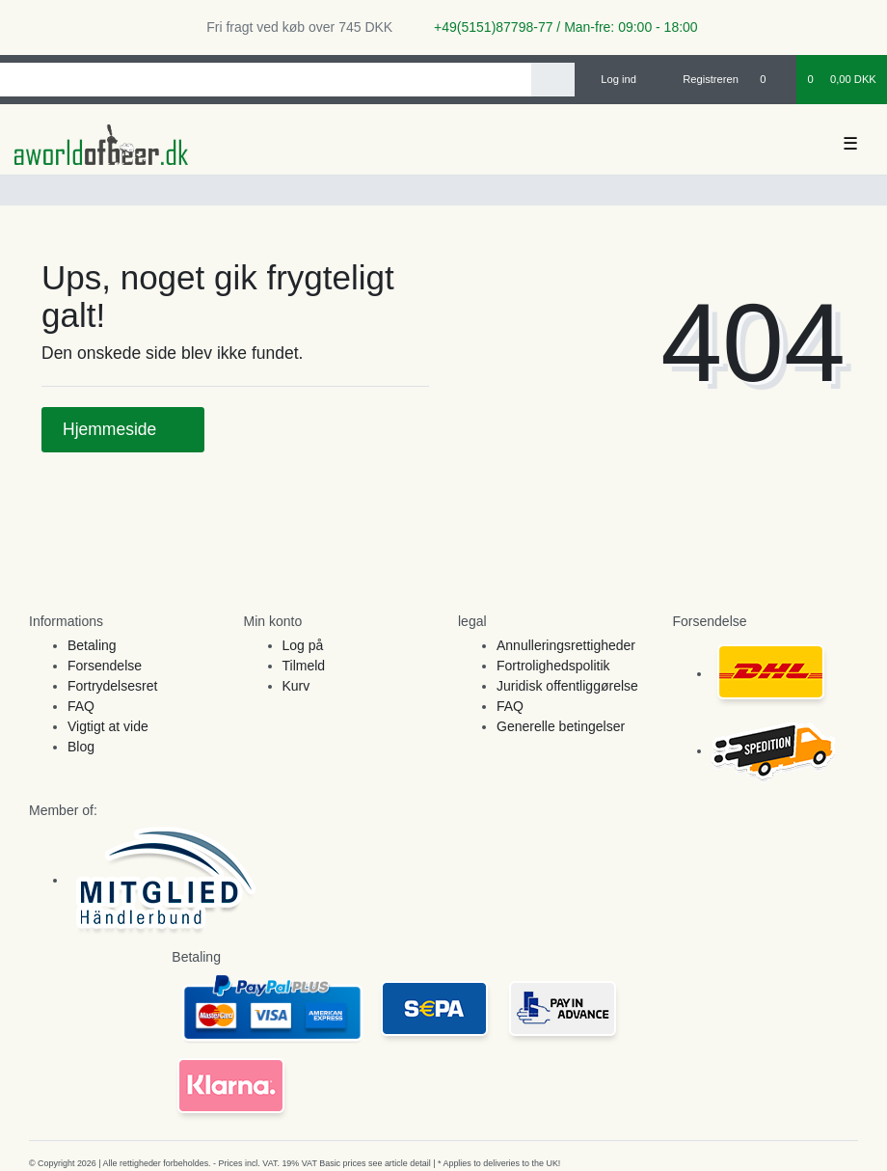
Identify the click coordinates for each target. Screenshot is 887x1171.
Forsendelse (104, 665)
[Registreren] (699, 79)
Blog (80, 746)
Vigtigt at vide (107, 726)
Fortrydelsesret (112, 686)
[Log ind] (611, 79)
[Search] (553, 79)
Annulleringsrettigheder (566, 645)
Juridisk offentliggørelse (567, 686)
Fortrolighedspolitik (553, 665)
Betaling (92, 645)
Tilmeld (304, 665)
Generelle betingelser (561, 726)
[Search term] (265, 79)
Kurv (296, 686)
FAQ (80, 706)
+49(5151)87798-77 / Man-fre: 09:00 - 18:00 (558, 27)
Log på (303, 645)
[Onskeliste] (772, 79)
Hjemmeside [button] (123, 429)
